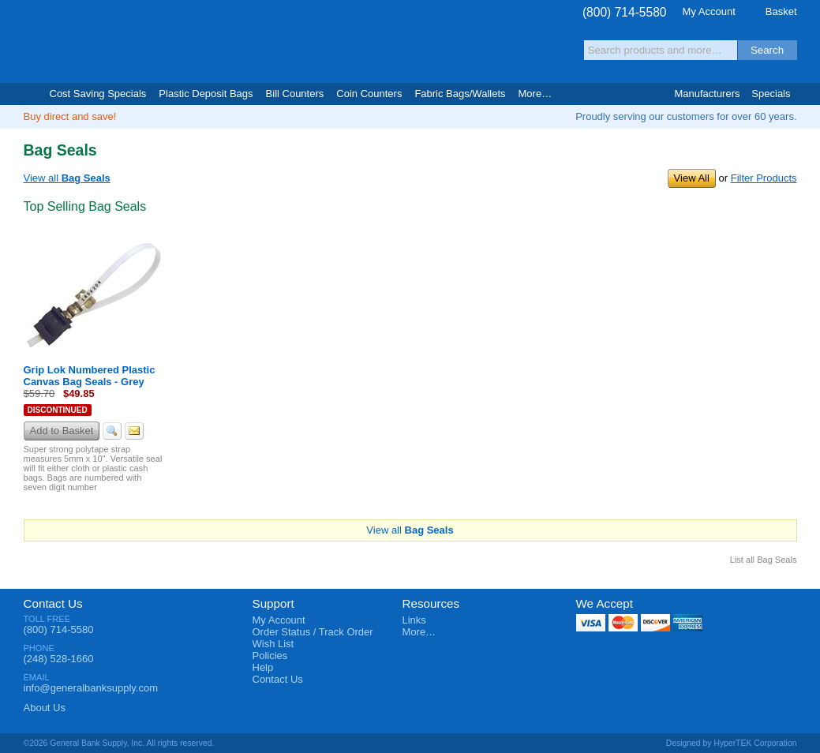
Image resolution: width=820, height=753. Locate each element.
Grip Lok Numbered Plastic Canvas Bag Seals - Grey (89, 376)
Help (263, 667)
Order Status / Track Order (313, 632)
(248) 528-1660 (59, 659)
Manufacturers (706, 93)
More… (419, 632)
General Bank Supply (118, 42)
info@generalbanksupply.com (91, 688)
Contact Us (53, 603)
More (535, 93)
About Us (45, 708)
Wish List (273, 644)
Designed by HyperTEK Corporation (731, 743)
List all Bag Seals (763, 559)
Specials (770, 93)
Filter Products (764, 178)
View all (67, 178)
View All (692, 178)
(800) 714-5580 (624, 12)
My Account (709, 11)
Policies (270, 655)
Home (30, 94)
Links (414, 620)
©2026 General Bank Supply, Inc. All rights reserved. (119, 743)
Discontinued (58, 410)
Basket (781, 11)
